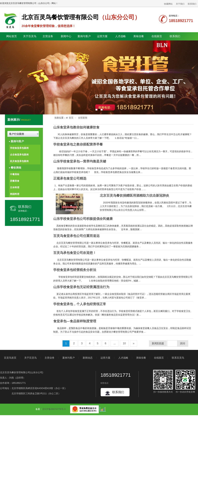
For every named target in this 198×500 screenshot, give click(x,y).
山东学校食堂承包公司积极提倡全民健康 (83, 218)
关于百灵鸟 (30, 357)
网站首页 (11, 36)
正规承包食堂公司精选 (69, 178)
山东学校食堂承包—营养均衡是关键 (79, 161)
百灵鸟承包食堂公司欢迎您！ (74, 253)
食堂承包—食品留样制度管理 (74, 321)
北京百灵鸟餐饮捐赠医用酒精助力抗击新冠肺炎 (134, 195)
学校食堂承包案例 (19, 148)
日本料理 (14, 187)
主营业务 (49, 357)
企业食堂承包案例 (19, 154)
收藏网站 (168, 4)
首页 (71, 118)
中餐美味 (14, 174)
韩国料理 (14, 194)
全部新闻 (82, 118)
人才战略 (123, 357)
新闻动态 (88, 357)
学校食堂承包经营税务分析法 (74, 270)
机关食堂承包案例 (19, 161)
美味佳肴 (141, 357)
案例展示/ (19, 119)
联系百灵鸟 (178, 357)
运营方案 (102, 36)
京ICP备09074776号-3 (54, 409)
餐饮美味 (16, 167)
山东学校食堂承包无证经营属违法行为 (81, 287)
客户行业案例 (16, 134)
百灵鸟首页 (10, 357)
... (114, 343)
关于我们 (180, 4)
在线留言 (156, 36)
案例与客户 (17, 141)
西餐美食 (14, 181)
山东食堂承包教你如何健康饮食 (76, 127)
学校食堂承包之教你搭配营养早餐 (78, 144)
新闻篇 (158, 343)
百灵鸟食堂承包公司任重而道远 (76, 236)
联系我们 (192, 4)
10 (124, 343)
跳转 (182, 343)
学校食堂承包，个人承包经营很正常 (79, 304)
